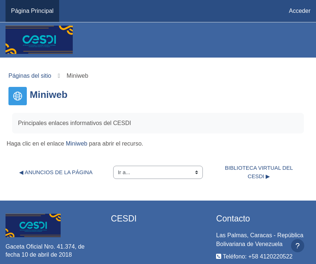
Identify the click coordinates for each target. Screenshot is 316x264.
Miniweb (76, 143)
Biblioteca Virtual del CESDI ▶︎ (260, 172)
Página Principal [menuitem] (32, 11)
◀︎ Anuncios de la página (56, 172)
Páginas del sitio (29, 76)
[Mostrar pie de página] (297, 245)
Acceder (299, 11)
